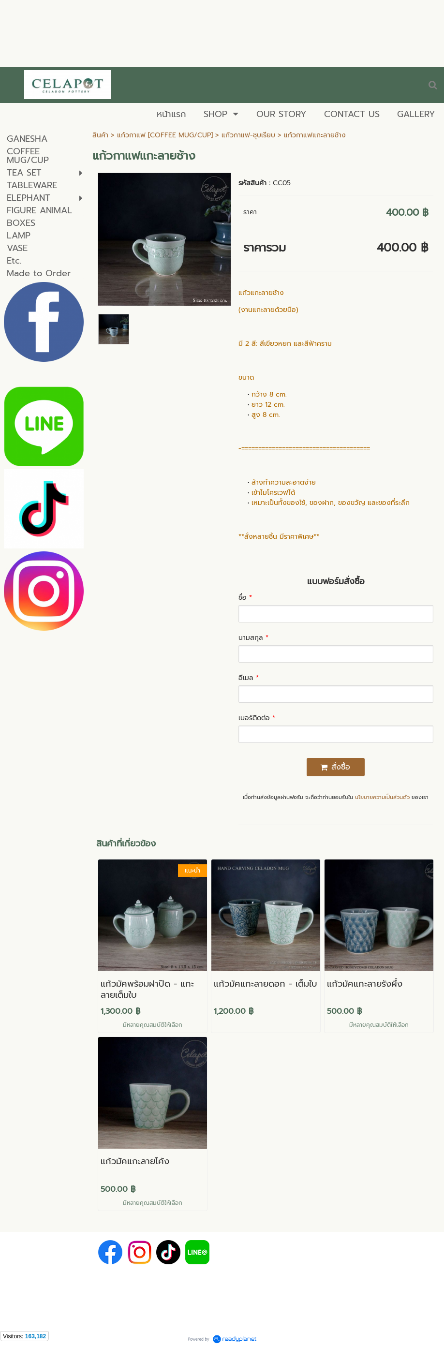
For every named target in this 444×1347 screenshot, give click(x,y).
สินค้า (100, 135)
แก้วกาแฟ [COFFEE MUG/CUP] (165, 135)
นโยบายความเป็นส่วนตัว (382, 797)
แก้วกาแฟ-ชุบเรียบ (248, 135)
